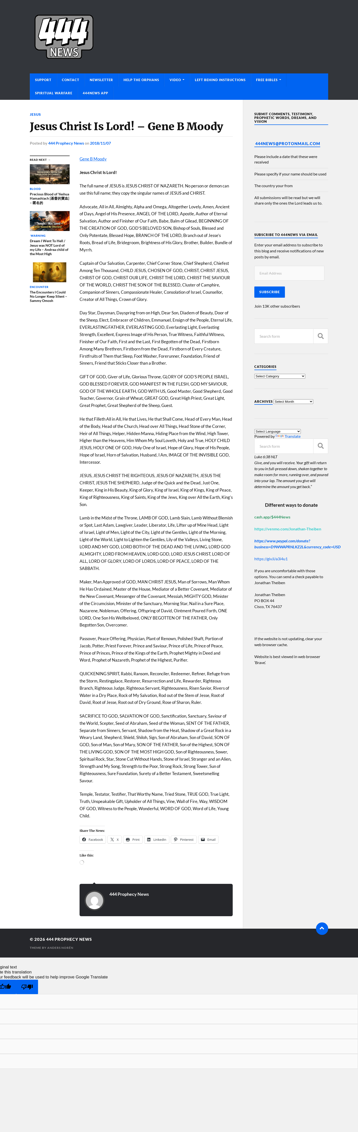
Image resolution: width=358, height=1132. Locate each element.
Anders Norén (60, 947)
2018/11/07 (100, 142)
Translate (288, 436)
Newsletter (101, 80)
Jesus (35, 114)
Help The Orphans (141, 80)
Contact (70, 80)
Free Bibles (267, 80)
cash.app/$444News (272, 516)
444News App (95, 93)
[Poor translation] (27, 986)
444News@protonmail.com (287, 143)
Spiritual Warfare (53, 93)
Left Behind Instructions (220, 80)
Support (43, 80)
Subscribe (269, 292)
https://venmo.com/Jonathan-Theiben (287, 528)
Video (175, 80)
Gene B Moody (93, 158)
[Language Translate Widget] (277, 431)
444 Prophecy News (66, 142)
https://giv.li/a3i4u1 (271, 558)
